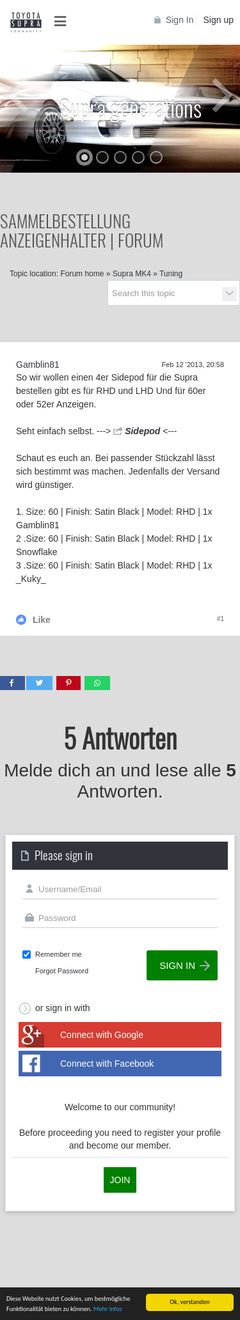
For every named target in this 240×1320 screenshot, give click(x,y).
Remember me (58, 954)
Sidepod (142, 431)
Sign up (219, 20)
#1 (220, 618)
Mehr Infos (107, 1309)
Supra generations (131, 107)
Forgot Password (61, 971)
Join (120, 1180)
